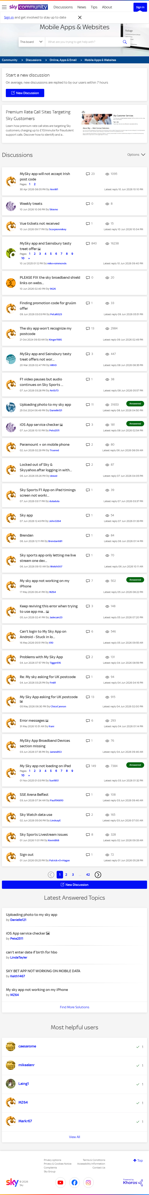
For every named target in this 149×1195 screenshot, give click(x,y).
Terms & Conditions (94, 1160)
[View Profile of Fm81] (53, 682)
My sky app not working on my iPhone (37, 989)
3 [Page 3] (73, 875)
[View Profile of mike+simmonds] (57, 263)
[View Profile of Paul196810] (56, 800)
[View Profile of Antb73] (54, 390)
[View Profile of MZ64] (52, 592)
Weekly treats (31, 203)
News (81, 7)
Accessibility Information (91, 1163)
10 (22, 258)
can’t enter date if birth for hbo (31, 952)
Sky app (26, 515)
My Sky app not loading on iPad (45, 766)
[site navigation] (4, 7)
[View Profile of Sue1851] (54, 780)
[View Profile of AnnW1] (54, 189)
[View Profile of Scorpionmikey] (57, 229)
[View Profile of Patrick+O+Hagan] (59, 860)
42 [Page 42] (88, 875)
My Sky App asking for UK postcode (49, 697)
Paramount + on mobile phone (44, 444)
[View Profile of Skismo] (53, 209)
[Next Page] (98, 875)
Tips (94, 7)
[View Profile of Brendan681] (55, 541)
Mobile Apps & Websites (74, 27)
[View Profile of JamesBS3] (56, 751)
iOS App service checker (40, 424)
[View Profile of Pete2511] (54, 430)
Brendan (26, 535)
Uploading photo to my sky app (45, 404)
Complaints (50, 1167)
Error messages (32, 720)
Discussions (63, 7)
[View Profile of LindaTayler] (18, 957)
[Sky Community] (29, 7)
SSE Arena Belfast (34, 794)
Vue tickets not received (39, 223)
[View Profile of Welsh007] (56, 566)
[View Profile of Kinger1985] (55, 339)
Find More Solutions (74, 1007)
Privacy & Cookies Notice (57, 1163)
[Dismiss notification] (80, 17)
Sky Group (49, 1171)
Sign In (140, 7)
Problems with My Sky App (41, 657)
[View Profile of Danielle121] (56, 410)
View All (74, 1137)
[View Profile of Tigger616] (55, 662)
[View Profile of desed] (53, 475)
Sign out (27, 854)
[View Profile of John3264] (55, 521)
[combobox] (83, 42)
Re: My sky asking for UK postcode (48, 677)
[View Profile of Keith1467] (17, 976)
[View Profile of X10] (51, 642)
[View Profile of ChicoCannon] (58, 706)
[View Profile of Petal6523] (56, 314)
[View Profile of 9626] (53, 288)
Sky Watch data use (36, 814)
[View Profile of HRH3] (53, 365)
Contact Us (99, 1167)
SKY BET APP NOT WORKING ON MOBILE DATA (43, 971)
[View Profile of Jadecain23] (55, 617)
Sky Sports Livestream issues (44, 834)
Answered (135, 403)
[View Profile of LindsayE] (55, 820)
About (107, 7)
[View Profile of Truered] (54, 450)
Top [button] (140, 1160)
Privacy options (52, 1160)
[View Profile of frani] (51, 726)
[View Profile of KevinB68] (53, 840)
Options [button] (133, 155)
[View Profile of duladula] (54, 501)
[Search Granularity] (32, 42)
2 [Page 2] (66, 875)
